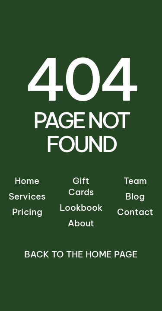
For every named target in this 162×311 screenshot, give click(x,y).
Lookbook (81, 207)
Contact (135, 211)
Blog (135, 196)
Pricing (27, 211)
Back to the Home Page (81, 254)
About (81, 223)
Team (135, 180)
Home (27, 180)
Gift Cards (81, 186)
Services (27, 196)
